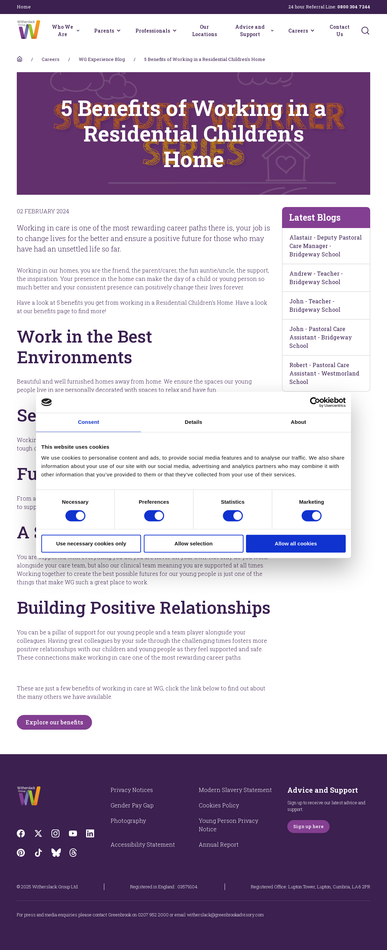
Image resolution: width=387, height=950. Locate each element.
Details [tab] (193, 422)
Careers (298, 30)
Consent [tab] (88, 422)
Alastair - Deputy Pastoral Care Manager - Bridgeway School (325, 246)
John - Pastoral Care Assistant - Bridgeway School (320, 337)
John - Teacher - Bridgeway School (314, 305)
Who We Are (62, 30)
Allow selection (193, 544)
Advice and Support (250, 30)
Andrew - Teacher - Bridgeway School (316, 277)
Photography (128, 820)
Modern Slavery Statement (235, 789)
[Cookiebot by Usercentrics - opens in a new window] (315, 402)
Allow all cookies (296, 544)
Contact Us (340, 30)
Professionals (152, 30)
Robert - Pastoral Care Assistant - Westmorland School (324, 373)
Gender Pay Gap (132, 805)
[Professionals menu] (174, 30)
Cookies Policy (219, 805)
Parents (104, 30)
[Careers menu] (312, 30)
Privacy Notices (132, 789)
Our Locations (204, 30)
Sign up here (308, 826)
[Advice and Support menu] (272, 30)
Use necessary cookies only (91, 544)
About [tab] (298, 422)
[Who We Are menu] (78, 30)
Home (24, 7)
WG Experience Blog (102, 59)
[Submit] (365, 30)
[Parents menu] (118, 30)
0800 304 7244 (353, 7)
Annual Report (219, 844)
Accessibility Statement (143, 844)
